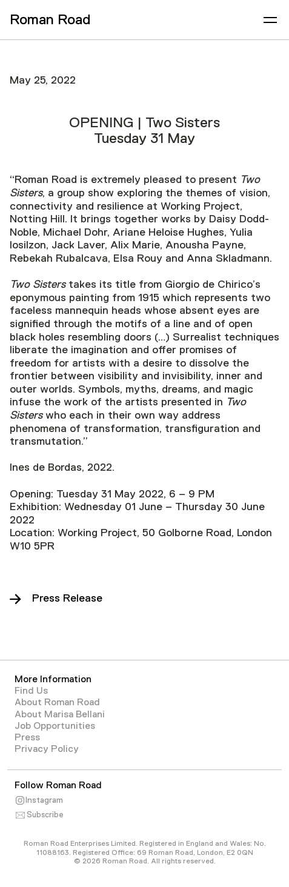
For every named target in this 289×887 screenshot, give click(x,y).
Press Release (67, 598)
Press (27, 737)
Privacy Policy (47, 748)
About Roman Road (57, 702)
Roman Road (50, 19)
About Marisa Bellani (60, 714)
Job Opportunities (55, 725)
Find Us (31, 690)
